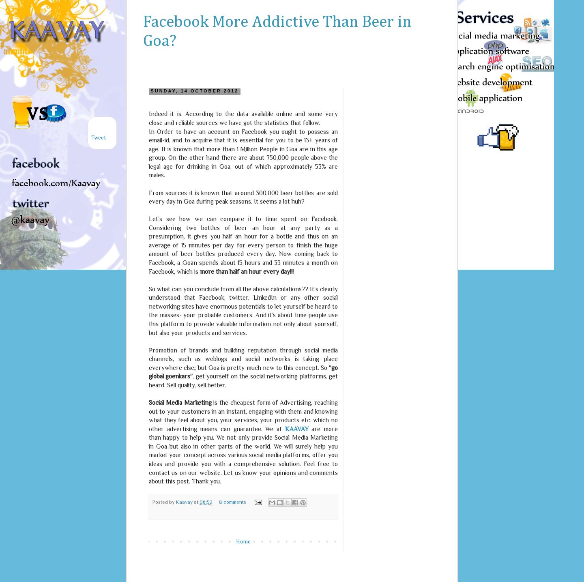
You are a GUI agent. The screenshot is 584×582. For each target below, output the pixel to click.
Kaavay (185, 502)
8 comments (232, 502)
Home (243, 541)
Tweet (98, 137)
